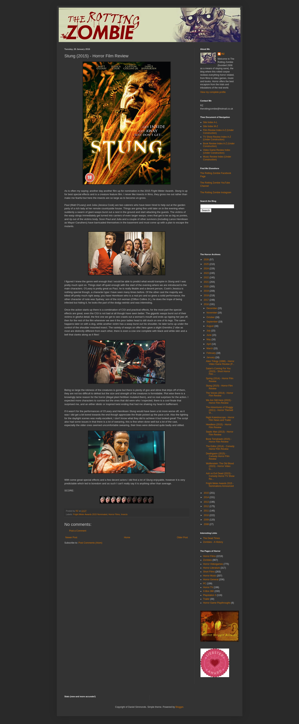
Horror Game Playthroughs (217, 602)
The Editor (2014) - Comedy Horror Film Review (220, 447)
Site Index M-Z (210, 126)
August (210, 326)
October (210, 317)
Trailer (206, 599)
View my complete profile (213, 92)
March (209, 348)
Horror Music (209, 575)
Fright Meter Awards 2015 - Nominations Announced (220, 484)
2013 (206, 502)
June (209, 335)
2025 (206, 264)
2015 (206, 493)
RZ (223, 54)
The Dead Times (211, 538)
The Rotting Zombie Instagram (215, 192)
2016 (206, 304)
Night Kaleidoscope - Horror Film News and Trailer (220, 418)
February (211, 353)
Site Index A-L (210, 122)
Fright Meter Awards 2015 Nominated (90, 514)
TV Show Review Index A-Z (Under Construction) (217, 138)
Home (127, 537)
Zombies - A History (213, 542)
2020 (206, 286)
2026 (206, 259)
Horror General (210, 579)
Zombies (207, 560)
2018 (206, 295)
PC (204, 583)
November (212, 312)
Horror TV (208, 587)
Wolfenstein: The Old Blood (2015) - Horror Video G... (220, 466)
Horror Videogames (213, 564)
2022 (206, 277)
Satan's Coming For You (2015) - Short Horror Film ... (218, 371)
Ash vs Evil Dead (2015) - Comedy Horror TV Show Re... (220, 476)
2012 (206, 506)
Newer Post (71, 537)
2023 (206, 273)
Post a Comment (77, 530)
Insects (124, 514)
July (208, 330)
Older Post (182, 537)
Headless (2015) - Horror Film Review (218, 426)
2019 (206, 291)
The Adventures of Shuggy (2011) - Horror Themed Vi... (219, 410)
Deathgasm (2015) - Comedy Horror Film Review (217, 456)
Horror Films (114, 514)
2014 (206, 497)
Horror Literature (211, 568)
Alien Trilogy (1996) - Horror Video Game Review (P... (220, 362)
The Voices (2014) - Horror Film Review (219, 394)
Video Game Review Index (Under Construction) (216, 151)
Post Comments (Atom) (90, 542)
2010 (206, 515)
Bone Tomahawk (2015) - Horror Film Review (218, 440)
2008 (206, 524)
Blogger (179, 707)
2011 (206, 510)
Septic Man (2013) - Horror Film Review (219, 433)
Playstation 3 (209, 595)
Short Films (209, 571)
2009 (206, 519)
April (209, 344)
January (210, 357)
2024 (206, 268)
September (212, 321)
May (208, 339)
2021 (206, 282)
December (212, 308)
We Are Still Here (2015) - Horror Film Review (219, 401)
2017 (206, 300)
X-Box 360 (208, 591)
